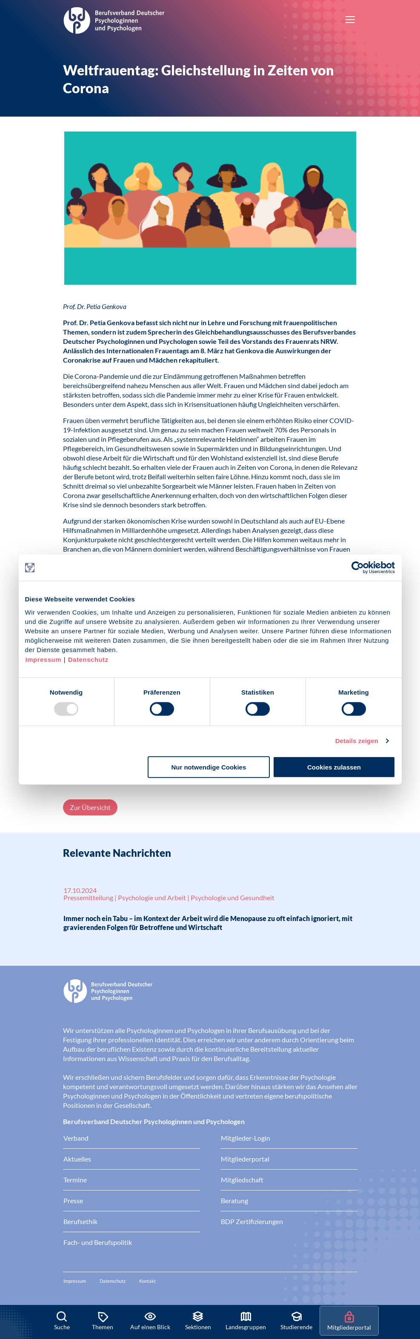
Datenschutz (88, 659)
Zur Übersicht (90, 807)
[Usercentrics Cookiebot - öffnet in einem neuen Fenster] (358, 568)
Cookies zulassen (334, 766)
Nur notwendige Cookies (208, 766)
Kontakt (147, 1281)
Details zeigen (356, 740)
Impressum (44, 659)
